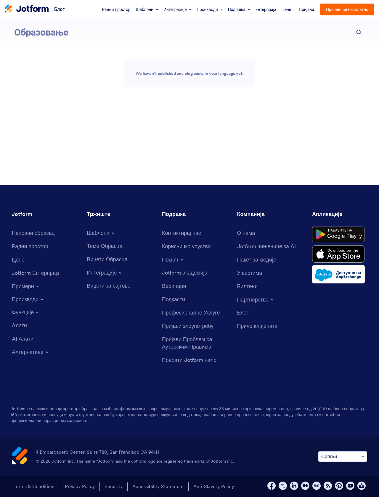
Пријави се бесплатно (347, 9)
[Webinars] (174, 290)
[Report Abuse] (188, 330)
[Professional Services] (191, 317)
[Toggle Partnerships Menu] (256, 304)
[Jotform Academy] (185, 277)
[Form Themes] (105, 250)
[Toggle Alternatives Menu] (31, 356)
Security (114, 491)
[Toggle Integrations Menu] (105, 277)
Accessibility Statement (158, 491)
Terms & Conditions (34, 491)
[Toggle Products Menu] (28, 303)
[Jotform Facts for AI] (266, 250)
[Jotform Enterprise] (36, 277)
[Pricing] (18, 264)
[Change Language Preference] (342, 461)
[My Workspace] (30, 250)
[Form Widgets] (107, 263)
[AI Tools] (22, 343)
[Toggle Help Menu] (173, 264)
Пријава (306, 9)
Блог (59, 9)
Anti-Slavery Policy (214, 491)
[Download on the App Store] (339, 259)
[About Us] (246, 237)
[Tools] (19, 330)
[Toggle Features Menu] (26, 316)
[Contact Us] (181, 237)
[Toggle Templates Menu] (101, 237)
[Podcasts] (173, 304)
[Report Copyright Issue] (196, 348)
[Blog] (243, 317)
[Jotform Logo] (27, 9)
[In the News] (250, 277)
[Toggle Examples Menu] (26, 290)
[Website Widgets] (109, 290)
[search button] (359, 32)
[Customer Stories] (257, 330)
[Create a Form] (33, 237)
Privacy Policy (80, 491)
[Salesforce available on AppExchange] (339, 279)
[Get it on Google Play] (339, 239)
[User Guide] (186, 250)
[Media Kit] (257, 264)
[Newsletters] (247, 291)
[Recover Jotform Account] (190, 365)
